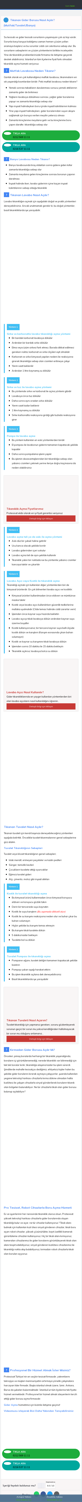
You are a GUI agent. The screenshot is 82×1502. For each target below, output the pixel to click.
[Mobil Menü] (5, 5)
